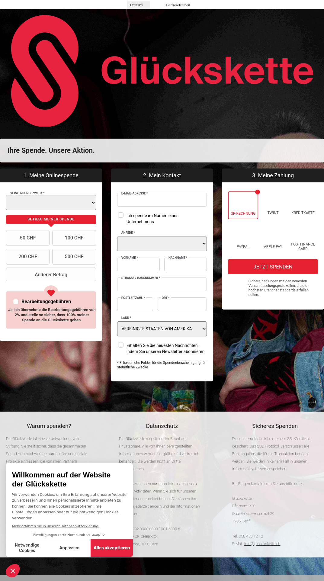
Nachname (178, 257)
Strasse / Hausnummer (140, 278)
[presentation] (51, 219)
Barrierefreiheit (178, 5)
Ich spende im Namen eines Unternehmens (152, 218)
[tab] (51, 219)
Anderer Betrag (37, 274)
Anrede (128, 232)
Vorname (129, 257)
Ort (166, 298)
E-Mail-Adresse (134, 193)
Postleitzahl (133, 298)
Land (126, 317)
